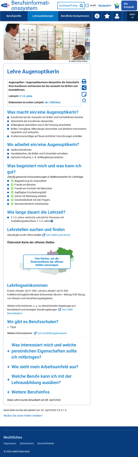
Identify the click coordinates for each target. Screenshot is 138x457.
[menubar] (63, 16)
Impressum (10, 443)
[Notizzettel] (84, 94)
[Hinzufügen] (13, 181)
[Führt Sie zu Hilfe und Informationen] (97, 16)
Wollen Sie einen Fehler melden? (23, 415)
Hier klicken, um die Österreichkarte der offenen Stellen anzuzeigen (47, 262)
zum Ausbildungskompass (50, 333)
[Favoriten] (84, 100)
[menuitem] (14, 16)
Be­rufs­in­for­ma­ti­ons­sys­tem (30, 5)
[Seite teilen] (84, 87)
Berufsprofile (13, 15)
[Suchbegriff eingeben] (68, 5)
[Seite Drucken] (84, 81)
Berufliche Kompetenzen (75, 15)
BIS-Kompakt (129, 5)
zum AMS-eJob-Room (56, 235)
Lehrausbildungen (43, 15)
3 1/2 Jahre (25, 96)
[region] (46, 123)
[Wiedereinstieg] (117, 16)
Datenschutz (27, 443)
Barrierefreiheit (46, 443)
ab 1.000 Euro (53, 102)
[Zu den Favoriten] (107, 16)
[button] (132, 16)
